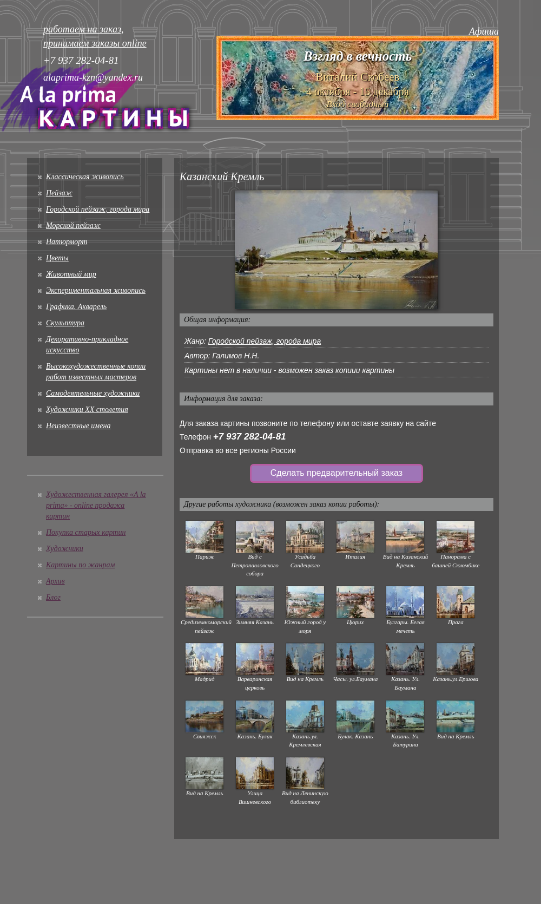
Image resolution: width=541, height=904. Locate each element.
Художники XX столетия (87, 409)
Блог (53, 597)
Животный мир (71, 274)
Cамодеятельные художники (93, 393)
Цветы (57, 258)
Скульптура (65, 323)
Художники (64, 549)
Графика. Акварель (76, 307)
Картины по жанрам (80, 565)
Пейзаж (59, 193)
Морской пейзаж (73, 225)
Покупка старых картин (86, 532)
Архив (55, 581)
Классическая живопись (85, 177)
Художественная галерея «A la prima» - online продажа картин (96, 505)
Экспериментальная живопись (96, 290)
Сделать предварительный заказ (336, 472)
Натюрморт (66, 242)
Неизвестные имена (78, 426)
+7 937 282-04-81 (249, 436)
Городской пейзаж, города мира (97, 209)
